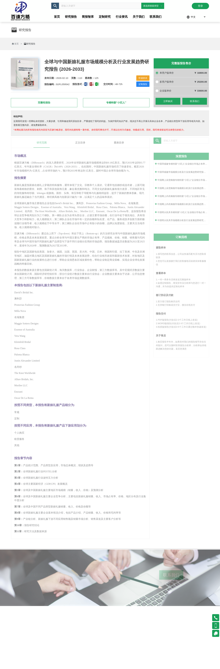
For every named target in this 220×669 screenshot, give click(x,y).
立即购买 (168, 101)
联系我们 (194, 101)
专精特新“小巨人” (115, 102)
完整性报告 (43, 102)
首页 (15, 43)
